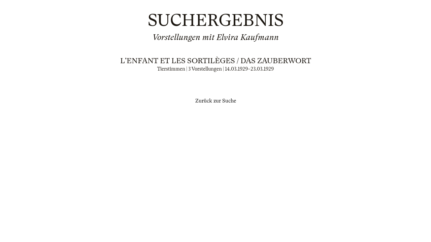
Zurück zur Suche (215, 101)
